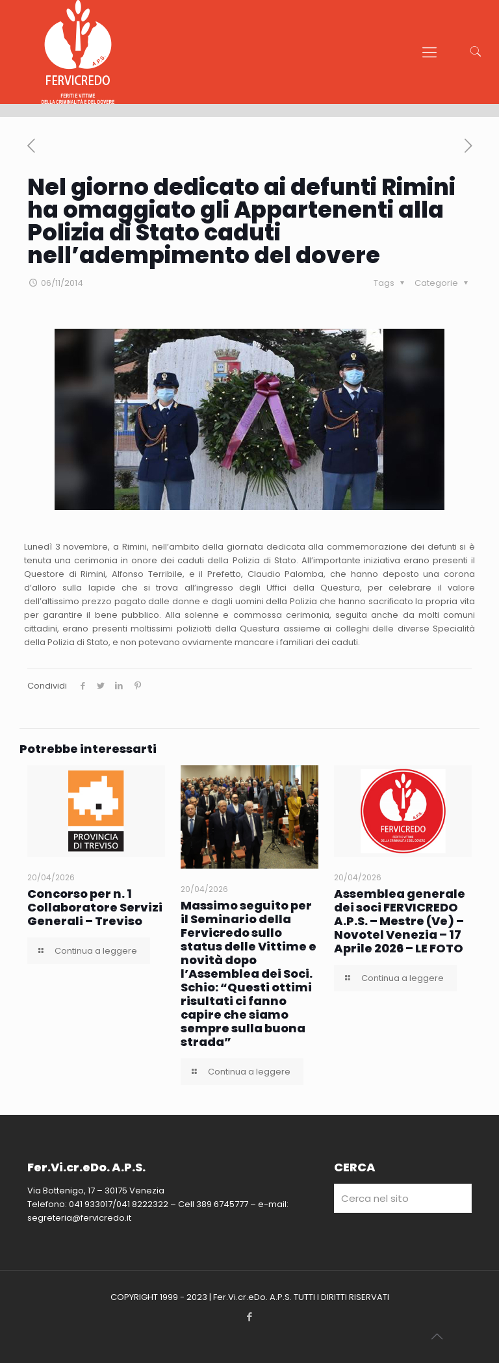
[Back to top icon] (436, 1336)
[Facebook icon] (250, 1316)
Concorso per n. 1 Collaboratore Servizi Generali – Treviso (94, 907)
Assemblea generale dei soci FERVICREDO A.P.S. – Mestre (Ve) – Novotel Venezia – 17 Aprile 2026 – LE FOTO (399, 920)
